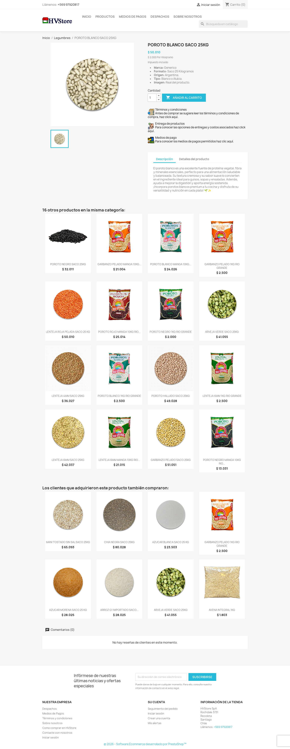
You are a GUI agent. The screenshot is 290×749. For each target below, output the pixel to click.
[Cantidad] (152, 98)
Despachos (160, 17)
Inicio (86, 17)
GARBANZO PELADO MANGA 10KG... (119, 264)
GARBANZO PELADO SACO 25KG (171, 460)
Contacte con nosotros (57, 732)
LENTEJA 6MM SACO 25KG (68, 460)
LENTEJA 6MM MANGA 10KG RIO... (119, 460)
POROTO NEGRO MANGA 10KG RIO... (222, 461)
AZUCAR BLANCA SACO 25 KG (170, 542)
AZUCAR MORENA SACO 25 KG (68, 610)
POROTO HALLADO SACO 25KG (170, 396)
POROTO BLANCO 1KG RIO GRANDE (119, 396)
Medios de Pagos (132, 17)
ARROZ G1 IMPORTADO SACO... (119, 610)
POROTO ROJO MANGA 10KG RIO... (119, 332)
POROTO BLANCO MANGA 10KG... (170, 264)
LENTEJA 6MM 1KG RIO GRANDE (222, 396)
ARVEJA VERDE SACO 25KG (222, 332)
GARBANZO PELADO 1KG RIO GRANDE (222, 266)
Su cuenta (156, 702)
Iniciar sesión (50, 737)
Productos (105, 17)
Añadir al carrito (184, 97)
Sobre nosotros (187, 17)
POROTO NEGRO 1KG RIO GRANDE (171, 332)
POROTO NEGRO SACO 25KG (68, 264)
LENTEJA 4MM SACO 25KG (68, 396)
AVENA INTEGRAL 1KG (222, 610)
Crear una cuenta (159, 718)
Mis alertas (154, 723)
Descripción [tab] (164, 159)
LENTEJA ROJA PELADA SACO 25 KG (68, 332)
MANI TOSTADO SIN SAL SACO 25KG (68, 542)
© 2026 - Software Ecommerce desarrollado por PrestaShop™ (145, 744)
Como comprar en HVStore (59, 728)
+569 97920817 (68, 5)
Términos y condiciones (57, 718)
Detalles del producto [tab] (194, 159)
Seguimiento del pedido (163, 708)
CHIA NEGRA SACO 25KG (119, 542)
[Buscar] (223, 24)
